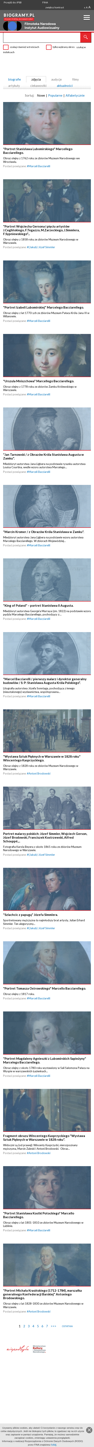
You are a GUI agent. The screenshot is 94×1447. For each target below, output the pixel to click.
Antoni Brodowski (39, 778)
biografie (14, 79)
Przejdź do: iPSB (13, 2)
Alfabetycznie (75, 95)
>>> (53, 1335)
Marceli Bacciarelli (39, 166)
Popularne (55, 95)
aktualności (65, 85)
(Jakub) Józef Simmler (42, 248)
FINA (45, 2)
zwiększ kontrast (54, 7)
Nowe (41, 95)
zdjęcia (36, 79)
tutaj (53, 1444)
